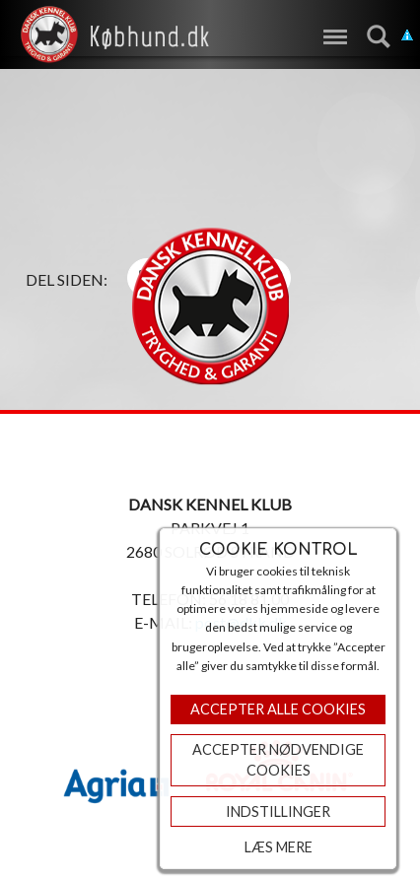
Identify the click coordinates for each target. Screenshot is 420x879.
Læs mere (279, 847)
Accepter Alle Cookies (278, 709)
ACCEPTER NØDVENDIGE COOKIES (278, 760)
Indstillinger (278, 811)
